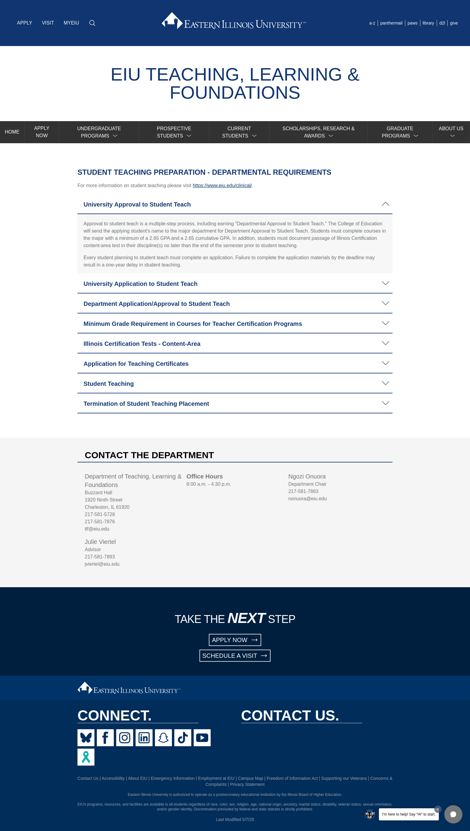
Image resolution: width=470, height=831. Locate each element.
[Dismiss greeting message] (438, 809)
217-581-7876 (100, 521)
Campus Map (250, 778)
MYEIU (71, 22)
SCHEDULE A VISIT (235, 655)
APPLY (24, 22)
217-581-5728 (100, 514)
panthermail (391, 23)
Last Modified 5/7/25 (235, 819)
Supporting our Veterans (344, 778)
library (428, 23)
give (454, 23)
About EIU (137, 778)
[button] (453, 814)
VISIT (48, 22)
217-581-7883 (303, 491)
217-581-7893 (100, 556)
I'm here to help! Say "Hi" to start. (408, 814)
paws (413, 23)
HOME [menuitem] (12, 131)
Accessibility (113, 778)
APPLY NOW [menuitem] (41, 132)
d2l (442, 23)
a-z (372, 23)
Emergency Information (173, 778)
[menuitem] (99, 132)
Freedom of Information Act (292, 778)
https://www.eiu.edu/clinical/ (222, 185)
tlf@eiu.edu (97, 528)
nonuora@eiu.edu (307, 498)
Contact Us (87, 778)
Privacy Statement (247, 784)
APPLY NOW (235, 640)
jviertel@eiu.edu (102, 564)
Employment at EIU (216, 778)
